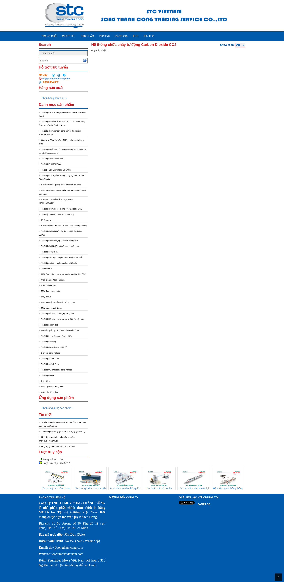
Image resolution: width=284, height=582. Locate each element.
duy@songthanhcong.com (56, 78)
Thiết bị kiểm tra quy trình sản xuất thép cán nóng (63, 319)
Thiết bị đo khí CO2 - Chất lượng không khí (60, 246)
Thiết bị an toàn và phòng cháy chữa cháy (59, 263)
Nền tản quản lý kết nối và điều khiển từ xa (60, 330)
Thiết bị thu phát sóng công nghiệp (56, 336)
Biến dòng (45, 381)
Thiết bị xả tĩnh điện (50, 364)
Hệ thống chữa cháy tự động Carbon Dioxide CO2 (63, 274)
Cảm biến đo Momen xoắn (53, 280)
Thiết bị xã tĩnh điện (50, 358)
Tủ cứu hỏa (46, 269)
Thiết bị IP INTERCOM (51, 164)
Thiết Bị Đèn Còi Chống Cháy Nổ (56, 170)
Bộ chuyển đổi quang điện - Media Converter (61, 185)
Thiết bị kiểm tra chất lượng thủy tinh (57, 313)
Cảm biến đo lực (48, 285)
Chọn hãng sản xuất (54, 98)
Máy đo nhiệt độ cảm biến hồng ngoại (58, 302)
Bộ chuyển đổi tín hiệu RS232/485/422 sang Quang (64, 226)
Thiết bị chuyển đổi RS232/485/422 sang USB (61, 209)
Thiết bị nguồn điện (50, 325)
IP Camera (46, 220)
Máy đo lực (46, 297)
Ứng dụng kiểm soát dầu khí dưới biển (58, 446)
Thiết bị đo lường (49, 342)
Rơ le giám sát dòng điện (52, 387)
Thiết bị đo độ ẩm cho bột (52, 159)
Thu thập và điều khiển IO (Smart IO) (57, 214)
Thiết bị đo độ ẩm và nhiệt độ (54, 347)
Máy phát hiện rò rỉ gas (51, 308)
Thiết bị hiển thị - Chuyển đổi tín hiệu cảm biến (62, 257)
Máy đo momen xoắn (50, 291)
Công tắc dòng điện (50, 392)
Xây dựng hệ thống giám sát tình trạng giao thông (63, 431)
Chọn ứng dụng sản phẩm (57, 408)
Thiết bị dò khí (47, 375)
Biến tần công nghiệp (50, 353)
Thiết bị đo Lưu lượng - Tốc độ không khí (59, 240)
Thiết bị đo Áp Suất (49, 252)
